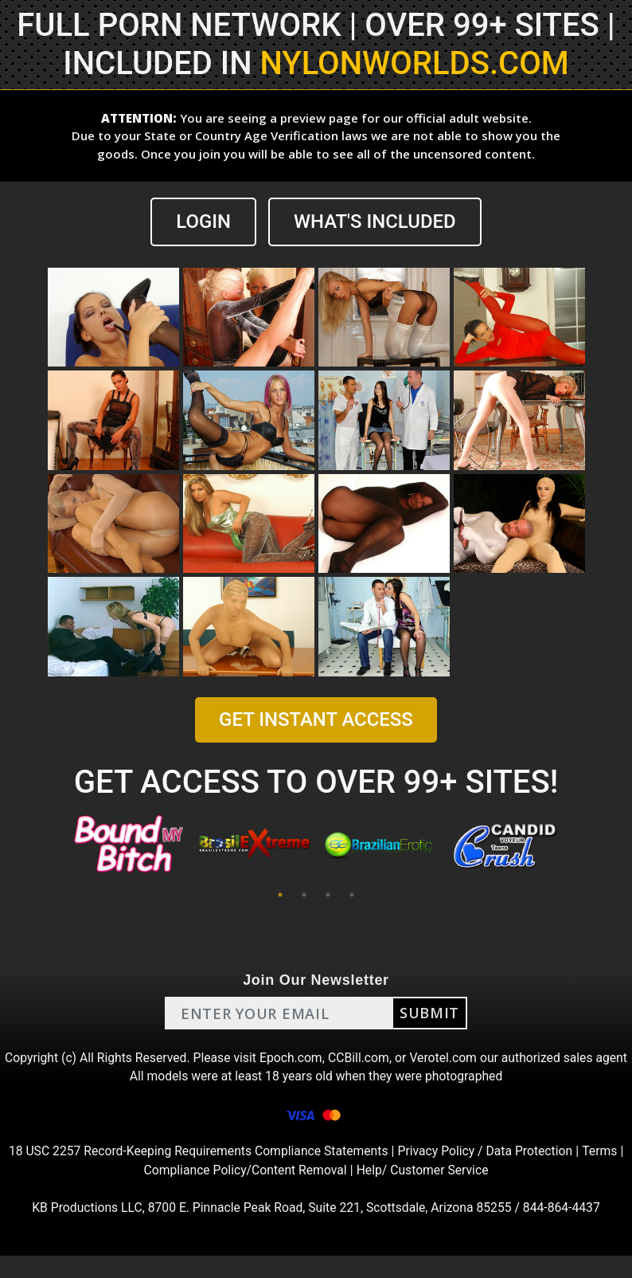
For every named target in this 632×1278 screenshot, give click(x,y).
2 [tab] (304, 895)
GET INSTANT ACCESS (316, 719)
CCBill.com (376, 1057)
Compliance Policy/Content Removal (244, 1191)
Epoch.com (308, 1057)
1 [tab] (280, 895)
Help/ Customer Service (424, 1191)
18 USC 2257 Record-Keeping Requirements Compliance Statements (196, 1172)
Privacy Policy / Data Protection (489, 1172)
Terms (604, 1172)
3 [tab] (328, 895)
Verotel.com (462, 1057)
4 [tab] (352, 895)
